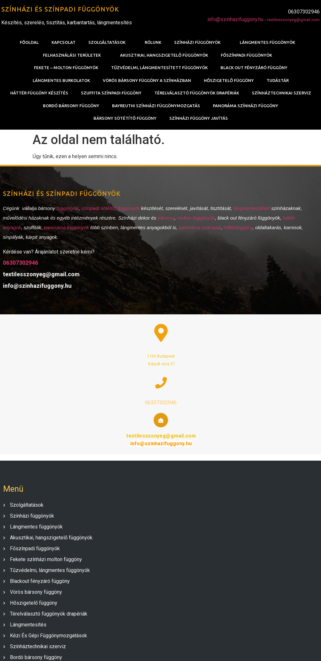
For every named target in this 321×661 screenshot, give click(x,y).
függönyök (65, 213)
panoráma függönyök (63, 232)
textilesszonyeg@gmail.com (295, 20)
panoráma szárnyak (197, 232)
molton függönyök (193, 223)
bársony (163, 223)
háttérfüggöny (235, 232)
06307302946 (17, 267)
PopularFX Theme (195, 649)
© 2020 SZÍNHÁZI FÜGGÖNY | (140, 649)
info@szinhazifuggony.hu (237, 20)
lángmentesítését (249, 213)
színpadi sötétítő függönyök (107, 213)
